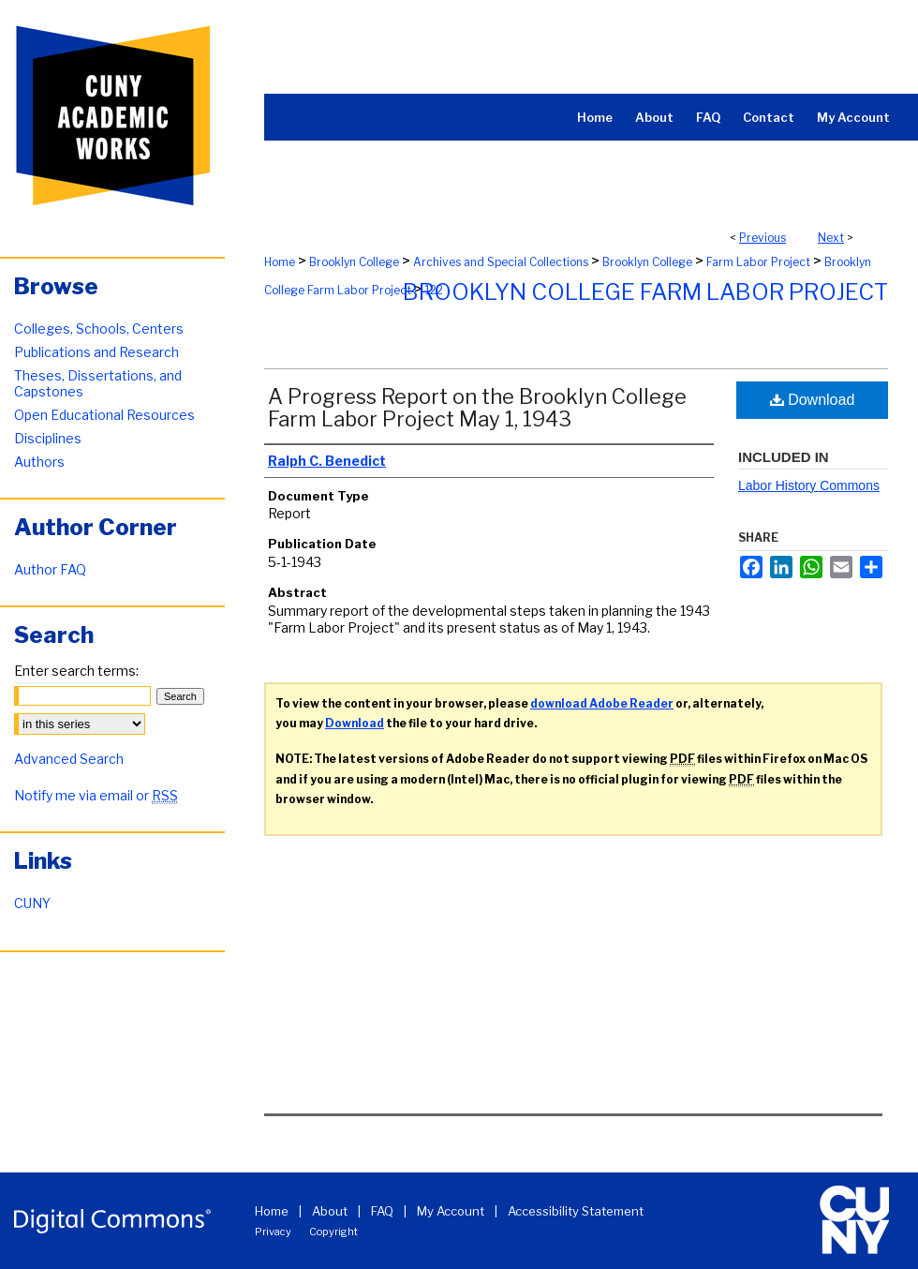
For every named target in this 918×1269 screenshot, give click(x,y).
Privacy (273, 1231)
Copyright (333, 1231)
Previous (762, 238)
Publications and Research (96, 352)
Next (831, 238)
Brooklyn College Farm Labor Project (645, 292)
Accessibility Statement (576, 1210)
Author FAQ (50, 569)
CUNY (32, 903)
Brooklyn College (354, 262)
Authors (39, 462)
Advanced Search (69, 759)
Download (812, 400)
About (330, 1210)
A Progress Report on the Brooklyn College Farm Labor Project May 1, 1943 (477, 407)
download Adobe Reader (602, 703)
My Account (450, 1210)
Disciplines (47, 438)
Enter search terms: (76, 671)
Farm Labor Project (758, 262)
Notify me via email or (96, 795)
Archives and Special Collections (500, 262)
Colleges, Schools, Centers (99, 328)
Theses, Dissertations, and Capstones (98, 383)
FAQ (382, 1210)
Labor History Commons (809, 485)
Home (279, 262)
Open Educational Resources (104, 415)
